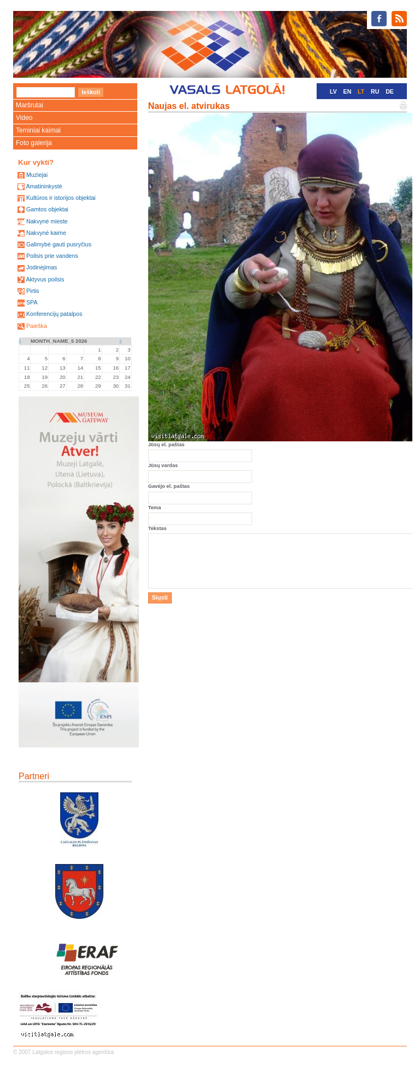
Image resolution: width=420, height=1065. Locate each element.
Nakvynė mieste (47, 221)
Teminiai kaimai (38, 130)
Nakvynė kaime (46, 232)
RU (375, 91)
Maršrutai (29, 105)
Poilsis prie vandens (52, 255)
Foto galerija (34, 143)
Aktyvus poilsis (45, 279)
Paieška (36, 326)
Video (24, 118)
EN (347, 91)
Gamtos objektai (47, 209)
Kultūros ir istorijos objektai (61, 197)
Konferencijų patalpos (54, 313)
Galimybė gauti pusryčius (58, 244)
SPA (32, 302)
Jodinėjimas (41, 267)
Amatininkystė (44, 186)
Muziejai (37, 174)
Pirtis (32, 290)
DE (390, 91)
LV (333, 91)
